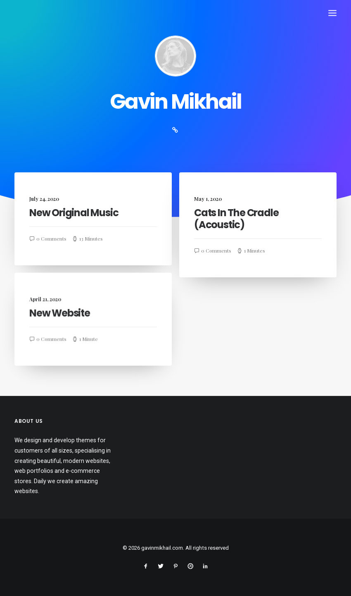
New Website (59, 321)
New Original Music (73, 212)
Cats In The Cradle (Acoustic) (236, 219)
